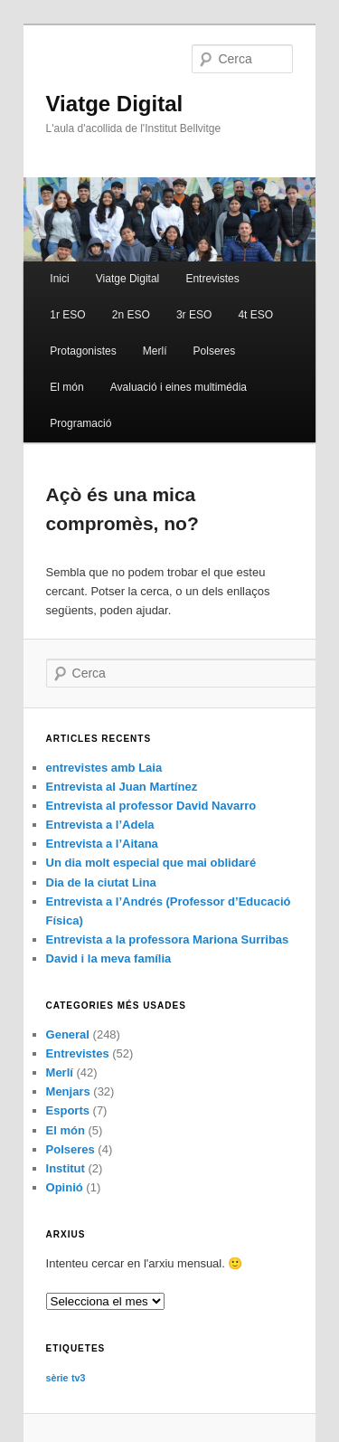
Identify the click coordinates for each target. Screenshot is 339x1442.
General (67, 1034)
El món (66, 387)
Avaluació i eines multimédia (178, 387)
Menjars (68, 1091)
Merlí (155, 351)
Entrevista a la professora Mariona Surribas (167, 939)
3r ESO (194, 314)
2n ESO (131, 314)
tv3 (78, 1377)
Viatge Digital (115, 103)
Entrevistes (212, 278)
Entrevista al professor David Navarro (151, 805)
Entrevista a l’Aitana (102, 843)
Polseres (214, 351)
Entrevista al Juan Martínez (122, 786)
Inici (59, 278)
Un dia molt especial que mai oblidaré (151, 862)
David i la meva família (109, 958)
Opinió (64, 1187)
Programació (80, 423)
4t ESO (255, 314)
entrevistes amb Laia (104, 767)
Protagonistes (83, 351)
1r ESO (67, 314)
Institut (65, 1168)
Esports (67, 1110)
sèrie (57, 1377)
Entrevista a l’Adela (100, 824)
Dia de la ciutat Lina (101, 882)
